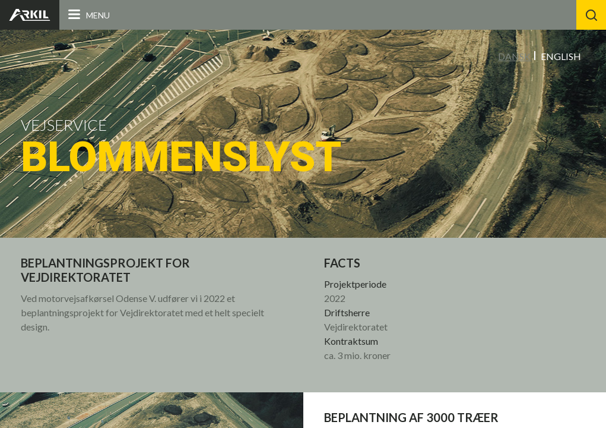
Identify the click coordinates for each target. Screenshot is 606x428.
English (561, 56)
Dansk (514, 56)
